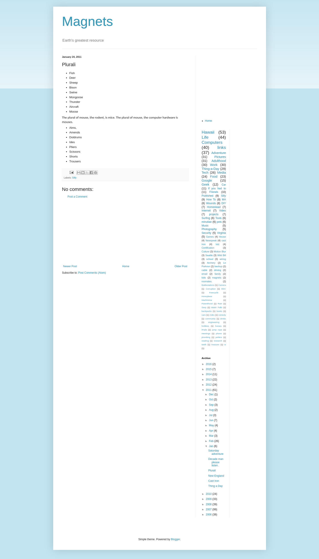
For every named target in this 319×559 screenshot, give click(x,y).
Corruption (211, 289)
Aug (211, 409)
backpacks (207, 311)
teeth (204, 344)
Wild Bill (221, 255)
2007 (209, 509)
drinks (223, 318)
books (219, 311)
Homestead (214, 207)
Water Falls (216, 307)
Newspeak (211, 240)
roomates (207, 281)
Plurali (211, 470)
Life (205, 137)
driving (217, 270)
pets (219, 221)
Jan (211, 446)
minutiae (207, 221)
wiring (223, 259)
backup (218, 266)
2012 (209, 384)
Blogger (175, 539)
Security (206, 232)
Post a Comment (77, 196)
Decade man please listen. (215, 462)
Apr (211, 430)
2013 (209, 379)
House (222, 236)
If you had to (217, 188)
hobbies (205, 326)
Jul (211, 415)
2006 (209, 514)
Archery (211, 262)
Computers (212, 142)
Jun (211, 420)
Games (210, 236)
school (209, 259)
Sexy (204, 307)
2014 (209, 374)
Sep (211, 404)
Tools (218, 218)
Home (125, 266)
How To (211, 199)
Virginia (221, 232)
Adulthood (218, 161)
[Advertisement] (125, 231)
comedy (222, 315)
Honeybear (207, 296)
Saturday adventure (215, 452)
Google (207, 180)
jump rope (217, 329)
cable (204, 270)
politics (218, 337)
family (218, 274)
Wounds (211, 203)
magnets (216, 277)
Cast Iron (213, 480)
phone (219, 333)
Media (221, 172)
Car (224, 184)
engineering (213, 322)
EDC (223, 289)
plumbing (206, 337)
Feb (211, 441)
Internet (206, 210)
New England (216, 475)
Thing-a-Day (210, 169)
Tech (205, 172)
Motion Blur (220, 251)
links (221, 147)
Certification (208, 247)
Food (213, 176)
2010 (209, 494)
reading (205, 341)
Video (222, 210)
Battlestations (208, 285)
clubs (211, 315)
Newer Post (70, 266)
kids (204, 277)
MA (224, 199)
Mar (211, 435)
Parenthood (207, 303)
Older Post (181, 266)
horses (218, 326)
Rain (220, 303)
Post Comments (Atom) (92, 272)
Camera (222, 285)
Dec (211, 394)
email (204, 274)
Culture (205, 251)
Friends (213, 192)
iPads (204, 329)
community (210, 318)
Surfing (206, 218)
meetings (206, 333)
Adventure (218, 153)
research (218, 341)
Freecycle (213, 292)
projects (213, 214)
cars (204, 315)
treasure (215, 344)
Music (205, 225)
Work (213, 165)
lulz (217, 244)
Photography (209, 229)
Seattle (209, 255)
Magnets (87, 21)
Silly (74, 177)
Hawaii (208, 132)
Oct (211, 399)
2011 (209, 390)
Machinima (207, 300)
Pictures (220, 157)
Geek (205, 184)
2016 (209, 364)
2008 (209, 504)
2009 (209, 499)
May (212, 425)
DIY (223, 203)
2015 (209, 369)
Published (207, 195)
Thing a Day (215, 486)
